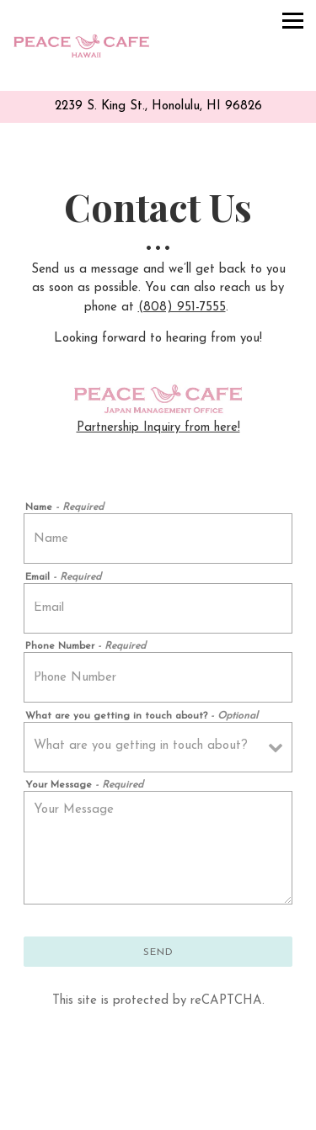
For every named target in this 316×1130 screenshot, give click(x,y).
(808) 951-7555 (182, 307)
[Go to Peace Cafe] (158, 107)
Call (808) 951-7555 (158, 1084)
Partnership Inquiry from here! (158, 428)
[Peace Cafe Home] (81, 45)
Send (158, 952)
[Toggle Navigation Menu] (293, 20)
